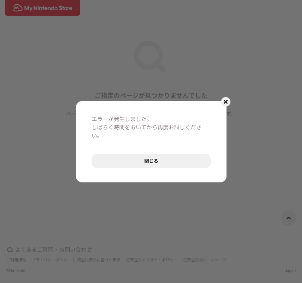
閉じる (151, 161)
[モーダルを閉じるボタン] (225, 102)
